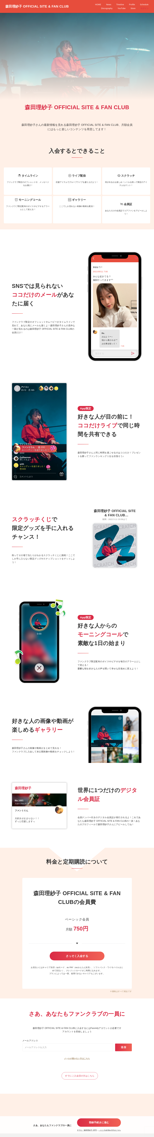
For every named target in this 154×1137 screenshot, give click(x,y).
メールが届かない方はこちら (77, 1064)
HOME (59, 4)
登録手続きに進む (99, 1121)
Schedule (105, 4)
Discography (120, 4)
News (69, 4)
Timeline (80, 4)
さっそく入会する (77, 957)
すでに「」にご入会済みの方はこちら (99, 1130)
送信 (123, 1053)
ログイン (145, 8)
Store (146, 4)
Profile (93, 4)
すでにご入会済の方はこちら (79, 1082)
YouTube (135, 4)
